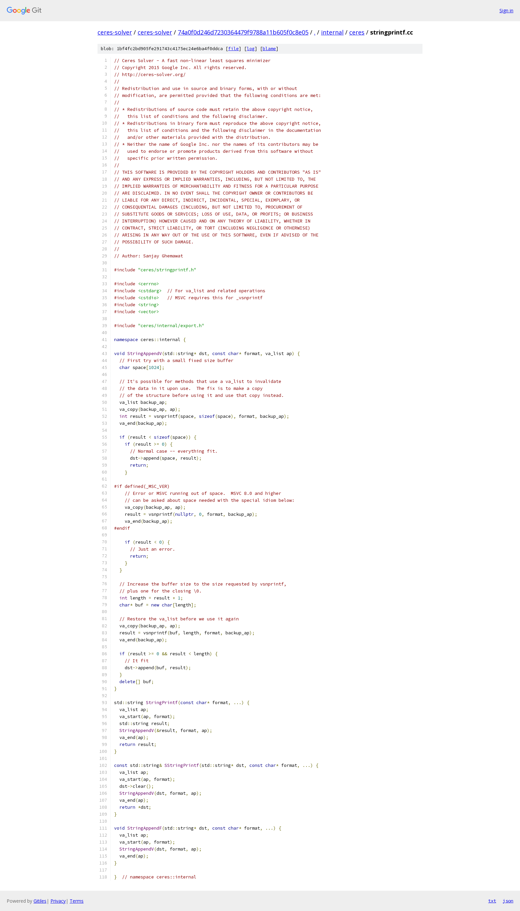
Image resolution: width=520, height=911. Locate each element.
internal (332, 32)
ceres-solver (115, 32)
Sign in (506, 10)
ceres (356, 32)
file (233, 48)
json (508, 901)
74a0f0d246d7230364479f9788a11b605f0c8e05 (243, 32)
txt (492, 901)
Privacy (58, 901)
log (251, 48)
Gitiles (39, 901)
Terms (77, 901)
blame (269, 48)
